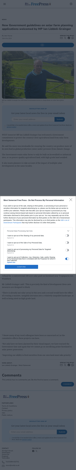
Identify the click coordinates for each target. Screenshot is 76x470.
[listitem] (38, 231)
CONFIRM (21, 267)
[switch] (67, 235)
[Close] (71, 200)
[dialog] (38, 235)
